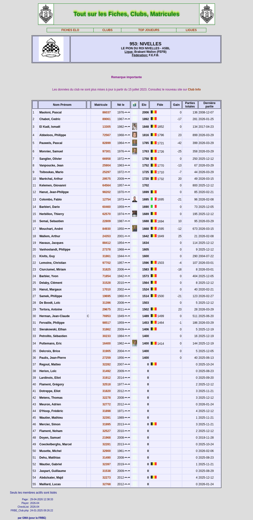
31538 (107, 471)
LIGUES (191, 30)
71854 (107, 276)
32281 (107, 444)
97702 (107, 263)
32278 (107, 397)
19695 (107, 296)
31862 (107, 329)
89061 (107, 119)
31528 (107, 283)
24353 (107, 236)
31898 (107, 411)
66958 (107, 159)
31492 (107, 371)
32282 (107, 364)
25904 (107, 165)
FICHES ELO (70, 30)
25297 (107, 172)
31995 (107, 424)
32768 (107, 484)
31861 (107, 256)
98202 (107, 192)
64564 (107, 185)
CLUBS (107, 30)
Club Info (194, 89)
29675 (107, 309)
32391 (107, 417)
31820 (107, 391)
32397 (107, 464)
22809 (107, 221)
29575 (107, 178)
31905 (107, 351)
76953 (107, 316)
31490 (107, 457)
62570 (107, 214)
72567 (107, 135)
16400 (107, 343)
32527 (107, 431)
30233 (107, 336)
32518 (107, 384)
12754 (107, 199)
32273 (107, 477)
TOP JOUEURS (149, 30)
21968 (107, 437)
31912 (107, 377)
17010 (107, 289)
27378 (107, 249)
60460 (107, 207)
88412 (107, 243)
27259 (107, 357)
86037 (107, 112)
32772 (107, 404)
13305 (107, 126)
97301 (107, 151)
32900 (107, 451)
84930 (107, 229)
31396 (107, 303)
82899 (107, 143)
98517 (107, 322)
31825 (107, 269)
